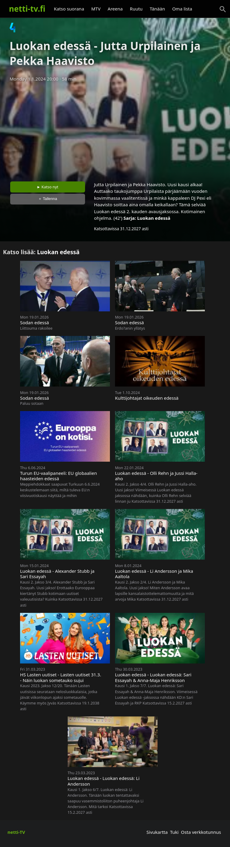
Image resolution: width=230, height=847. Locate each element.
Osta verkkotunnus (201, 832)
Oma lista (182, 9)
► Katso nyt (47, 187)
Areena (115, 9)
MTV (96, 9)
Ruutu (136, 9)
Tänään (157, 9)
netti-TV (16, 832)
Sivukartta (157, 832)
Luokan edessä (153, 218)
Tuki (174, 832)
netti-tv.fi (27, 8)
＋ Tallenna (47, 198)
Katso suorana (69, 9)
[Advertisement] (115, 130)
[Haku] (223, 9)
